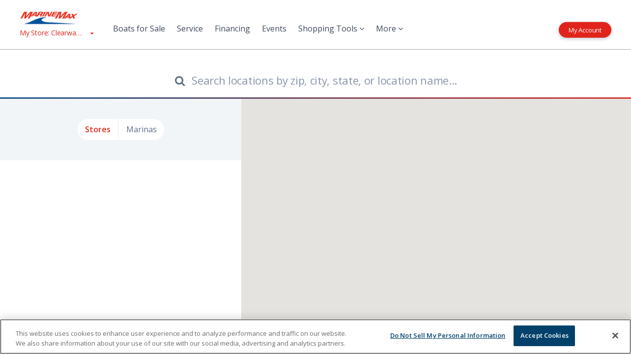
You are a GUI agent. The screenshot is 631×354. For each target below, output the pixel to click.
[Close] (615, 335)
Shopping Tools (331, 28)
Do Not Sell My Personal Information (448, 335)
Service (190, 28)
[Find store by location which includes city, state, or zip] (315, 79)
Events (274, 28)
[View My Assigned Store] (56, 32)
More (389, 28)
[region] (315, 336)
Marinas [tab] (141, 129)
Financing (232, 28)
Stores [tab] (98, 129)
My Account (585, 29)
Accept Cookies (544, 335)
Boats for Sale (139, 28)
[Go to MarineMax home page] (56, 17)
